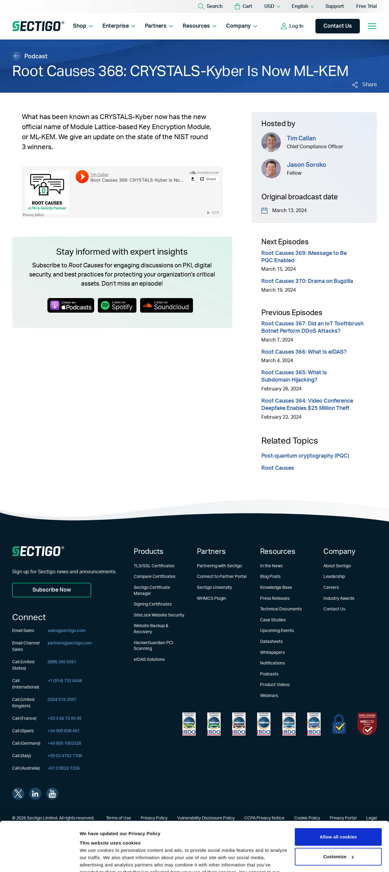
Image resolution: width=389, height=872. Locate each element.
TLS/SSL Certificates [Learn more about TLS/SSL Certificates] (154, 566)
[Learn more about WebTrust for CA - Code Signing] (314, 724)
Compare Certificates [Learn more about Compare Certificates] (154, 577)
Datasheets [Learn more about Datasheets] (271, 642)
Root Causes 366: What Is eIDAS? (303, 352)
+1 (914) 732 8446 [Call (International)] (65, 681)
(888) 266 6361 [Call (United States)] (62, 662)
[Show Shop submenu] (91, 26)
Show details (94, 860)
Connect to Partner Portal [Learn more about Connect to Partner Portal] (221, 577)
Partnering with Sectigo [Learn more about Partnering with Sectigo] (219, 566)
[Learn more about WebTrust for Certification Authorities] (214, 724)
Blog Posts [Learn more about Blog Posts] (270, 577)
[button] (243, 6)
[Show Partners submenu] (171, 26)
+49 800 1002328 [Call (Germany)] (64, 743)
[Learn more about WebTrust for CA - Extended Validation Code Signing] (263, 724)
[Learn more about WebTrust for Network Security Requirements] (189, 724)
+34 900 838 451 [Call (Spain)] (64, 731)
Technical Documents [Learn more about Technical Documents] (281, 609)
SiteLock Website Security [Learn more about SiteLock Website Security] (159, 615)
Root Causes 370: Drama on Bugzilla (307, 281)
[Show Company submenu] (255, 26)
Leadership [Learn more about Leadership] (334, 577)
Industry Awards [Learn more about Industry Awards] (338, 598)
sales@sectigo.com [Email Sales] (66, 631)
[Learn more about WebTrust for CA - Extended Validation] (239, 724)
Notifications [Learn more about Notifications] (272, 663)
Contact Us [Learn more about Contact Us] (334, 609)
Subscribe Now (52, 590)
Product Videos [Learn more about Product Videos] (275, 685)
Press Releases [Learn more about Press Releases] (275, 598)
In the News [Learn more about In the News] (271, 566)
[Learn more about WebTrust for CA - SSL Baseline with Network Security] (289, 724)
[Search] (210, 6)
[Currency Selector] (272, 6)
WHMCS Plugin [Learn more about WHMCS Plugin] (211, 598)
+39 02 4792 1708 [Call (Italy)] (65, 756)
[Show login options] (309, 26)
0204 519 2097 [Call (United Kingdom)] (62, 700)
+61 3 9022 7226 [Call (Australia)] (64, 768)
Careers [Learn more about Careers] (331, 587)
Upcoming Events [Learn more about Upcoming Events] (277, 631)
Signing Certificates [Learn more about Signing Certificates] (153, 604)
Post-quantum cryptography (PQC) (305, 456)
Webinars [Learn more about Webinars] (269, 696)
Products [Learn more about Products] (149, 551)
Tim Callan (301, 139)
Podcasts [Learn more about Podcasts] (269, 674)
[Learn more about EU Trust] (339, 724)
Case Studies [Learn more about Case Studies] (273, 620)
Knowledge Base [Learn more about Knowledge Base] (276, 587)
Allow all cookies (338, 793)
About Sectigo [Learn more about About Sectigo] (337, 566)
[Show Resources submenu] (214, 26)
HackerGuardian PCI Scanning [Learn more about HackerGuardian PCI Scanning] (153, 646)
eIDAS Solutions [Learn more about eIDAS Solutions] (149, 659)
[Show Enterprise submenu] (133, 26)
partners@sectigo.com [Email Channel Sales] (70, 643)
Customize (338, 813)
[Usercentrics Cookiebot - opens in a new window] (39, 860)
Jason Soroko (306, 165)
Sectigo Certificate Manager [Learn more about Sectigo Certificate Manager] (152, 590)
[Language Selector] (302, 6)
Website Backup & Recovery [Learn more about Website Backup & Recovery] (151, 629)
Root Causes (277, 468)
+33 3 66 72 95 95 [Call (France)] (64, 718)
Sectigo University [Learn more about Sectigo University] (214, 587)
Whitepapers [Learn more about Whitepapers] (272, 653)
